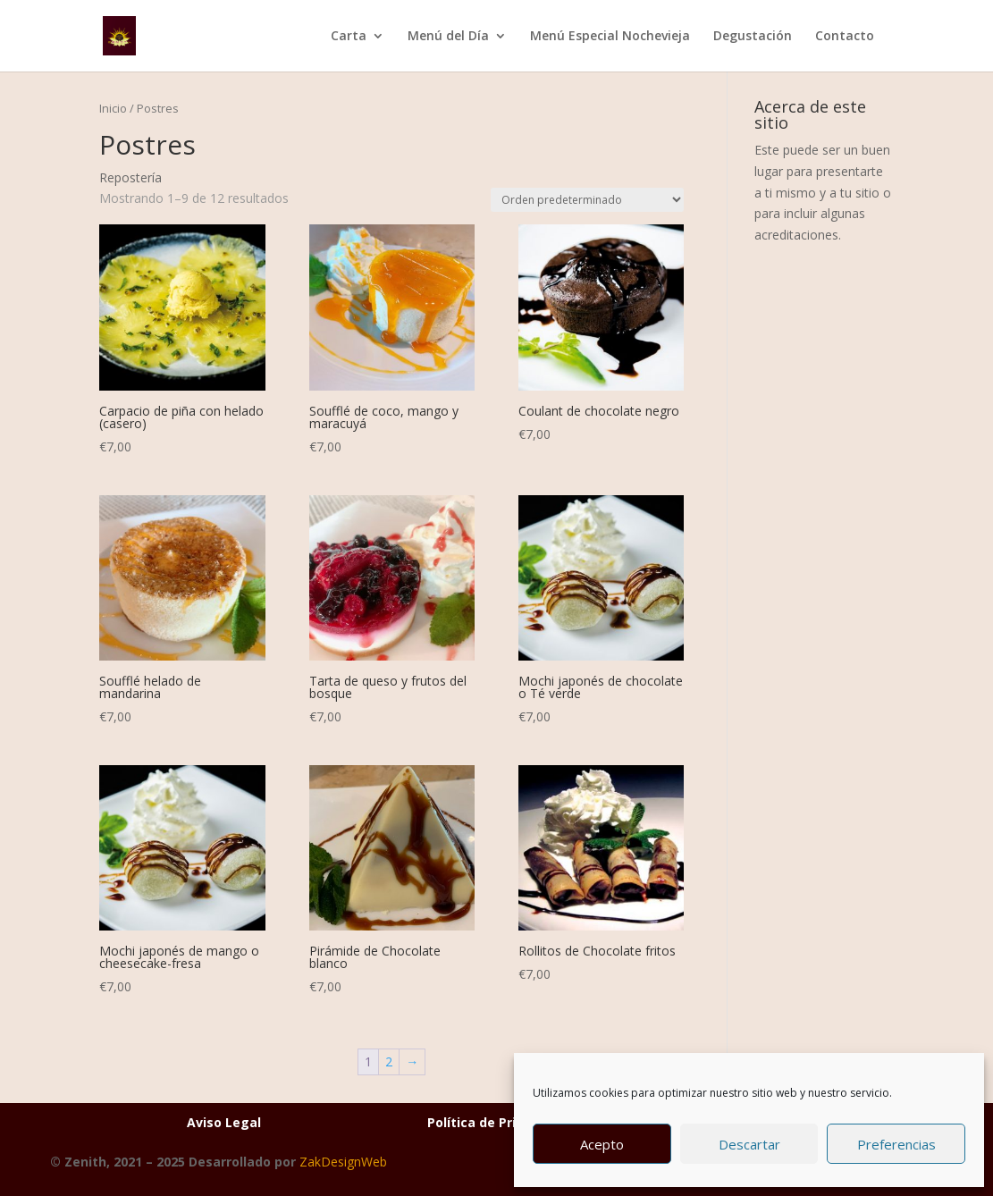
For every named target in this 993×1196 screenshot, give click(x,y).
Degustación (752, 36)
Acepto (602, 1144)
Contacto (844, 36)
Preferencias (896, 1144)
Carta (348, 36)
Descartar (749, 1144)
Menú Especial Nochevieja (610, 36)
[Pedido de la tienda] (587, 200)
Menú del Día (448, 36)
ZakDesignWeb (343, 1161)
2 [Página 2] (388, 1061)
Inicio (113, 108)
